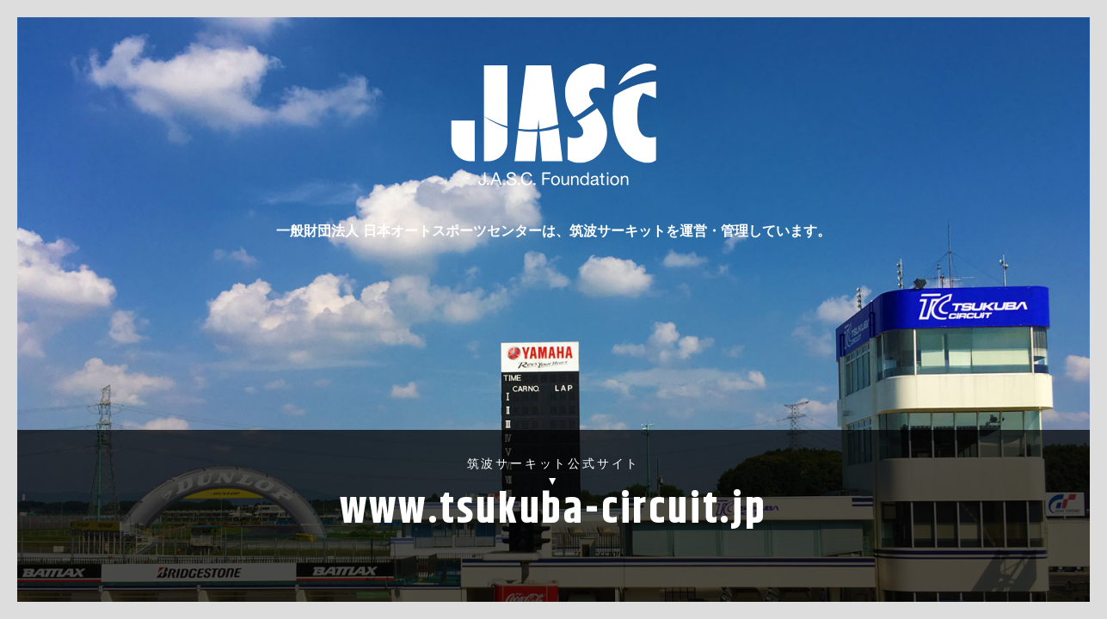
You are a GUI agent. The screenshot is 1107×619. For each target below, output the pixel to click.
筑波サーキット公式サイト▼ (553, 500)
